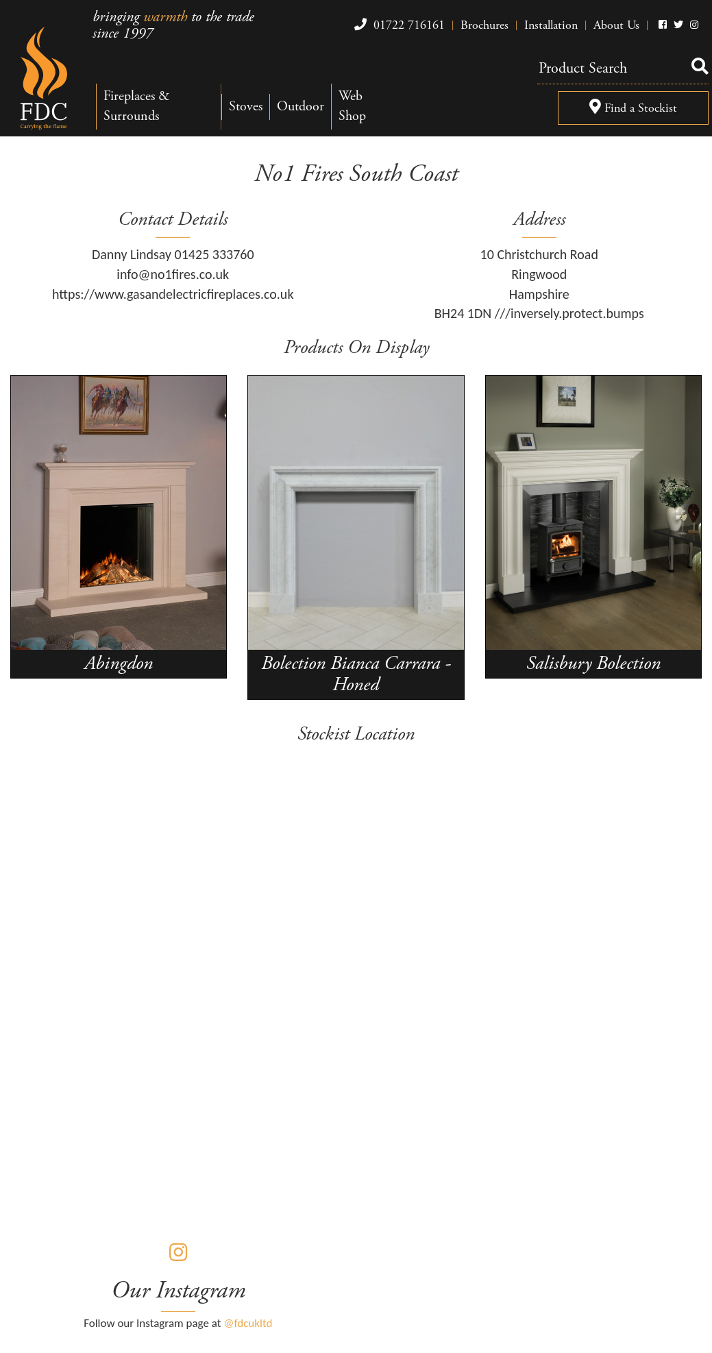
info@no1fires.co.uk (172, 274)
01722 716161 (398, 25)
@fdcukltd (247, 1323)
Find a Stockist (633, 108)
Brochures (484, 25)
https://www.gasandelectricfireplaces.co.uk (172, 294)
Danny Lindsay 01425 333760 (173, 254)
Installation (551, 25)
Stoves (245, 106)
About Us (616, 25)
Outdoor (300, 106)
